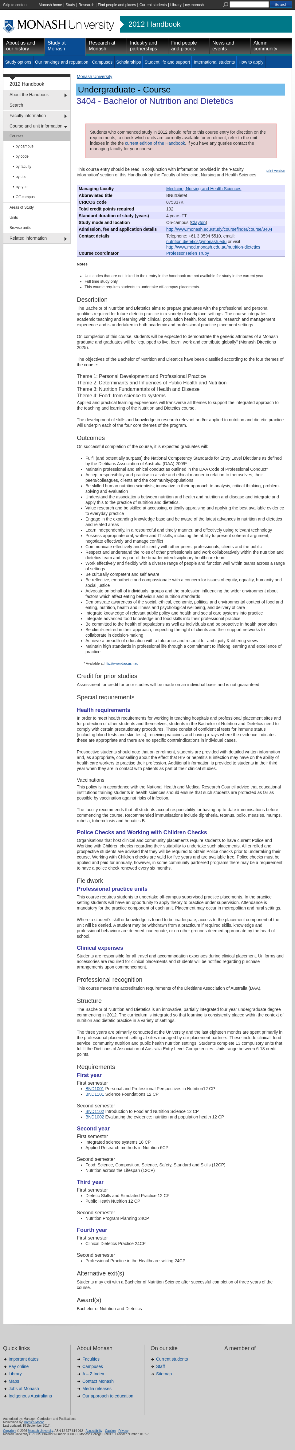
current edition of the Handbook (155, 143)
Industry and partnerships (143, 45)
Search (16, 105)
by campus (24, 146)
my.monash (194, 5)
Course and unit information (36, 126)
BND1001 (94, 1088)
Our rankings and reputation (61, 62)
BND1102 (94, 1111)
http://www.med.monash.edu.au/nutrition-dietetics (213, 247)
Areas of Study (22, 207)
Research (86, 5)
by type (22, 187)
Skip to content (15, 5)
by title (21, 177)
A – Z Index (93, 1373)
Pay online (19, 1366)
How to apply (250, 62)
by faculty (23, 166)
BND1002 (94, 1116)
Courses (16, 136)
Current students (153, 5)
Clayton (198, 222)
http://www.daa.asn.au (121, 663)
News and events (223, 45)
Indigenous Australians (30, 1395)
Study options (18, 62)
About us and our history (20, 45)
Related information (28, 238)
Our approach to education (107, 1395)
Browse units (20, 228)
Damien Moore (34, 1422)
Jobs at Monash (24, 1388)
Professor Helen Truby (187, 253)
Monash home (50, 5)
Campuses (102, 62)
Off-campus (25, 197)
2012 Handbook (154, 24)
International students (214, 62)
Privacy (123, 1430)
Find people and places (117, 5)
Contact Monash (98, 1381)
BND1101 (94, 1094)
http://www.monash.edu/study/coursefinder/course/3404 (219, 229)
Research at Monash (102, 45)
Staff (160, 1366)
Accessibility (93, 1430)
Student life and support (167, 62)
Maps (14, 1381)
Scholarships (128, 62)
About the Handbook (29, 94)
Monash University (94, 76)
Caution (110, 1430)
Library (176, 5)
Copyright (9, 1430)
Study (70, 5)
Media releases (97, 1388)
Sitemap (164, 1373)
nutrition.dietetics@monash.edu (196, 241)
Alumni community (265, 45)
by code (22, 156)
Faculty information (28, 115)
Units (14, 217)
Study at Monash (57, 45)
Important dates (23, 1359)
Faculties (91, 1359)
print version (275, 170)
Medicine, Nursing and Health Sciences (203, 188)
